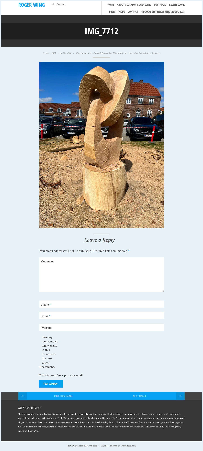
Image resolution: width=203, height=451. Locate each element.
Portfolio (160, 4)
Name (46, 304)
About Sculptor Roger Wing (134, 4)
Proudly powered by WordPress (82, 445)
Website (46, 328)
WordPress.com (128, 445)
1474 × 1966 (65, 53)
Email (45, 316)
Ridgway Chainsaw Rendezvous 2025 (163, 12)
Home (111, 4)
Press (112, 12)
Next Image (139, 396)
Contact (133, 12)
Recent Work (177, 4)
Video (121, 12)
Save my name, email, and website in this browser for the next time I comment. (50, 352)
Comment (47, 261)
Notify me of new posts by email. (62, 375)
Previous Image (63, 396)
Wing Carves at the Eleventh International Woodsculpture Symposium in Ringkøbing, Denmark (118, 53)
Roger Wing (31, 4)
